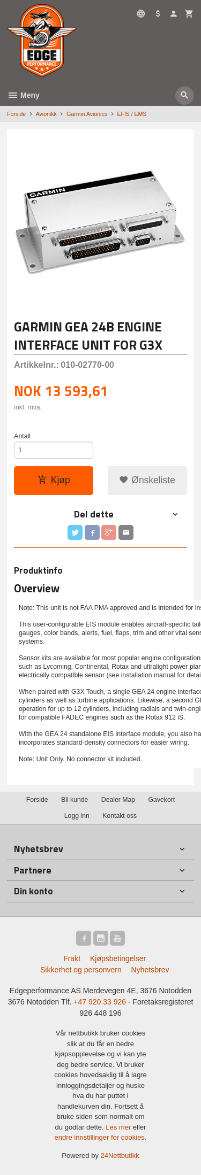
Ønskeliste (147, 480)
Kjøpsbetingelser (118, 958)
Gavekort (161, 799)
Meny (23, 95)
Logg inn (77, 816)
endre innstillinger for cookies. (101, 1137)
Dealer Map (118, 799)
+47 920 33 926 (99, 1002)
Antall (22, 436)
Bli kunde (74, 799)
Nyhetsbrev (150, 969)
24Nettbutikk (120, 1155)
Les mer (119, 1127)
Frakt (71, 958)
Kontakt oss (119, 816)
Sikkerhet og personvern (81, 969)
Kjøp (54, 480)
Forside (16, 114)
